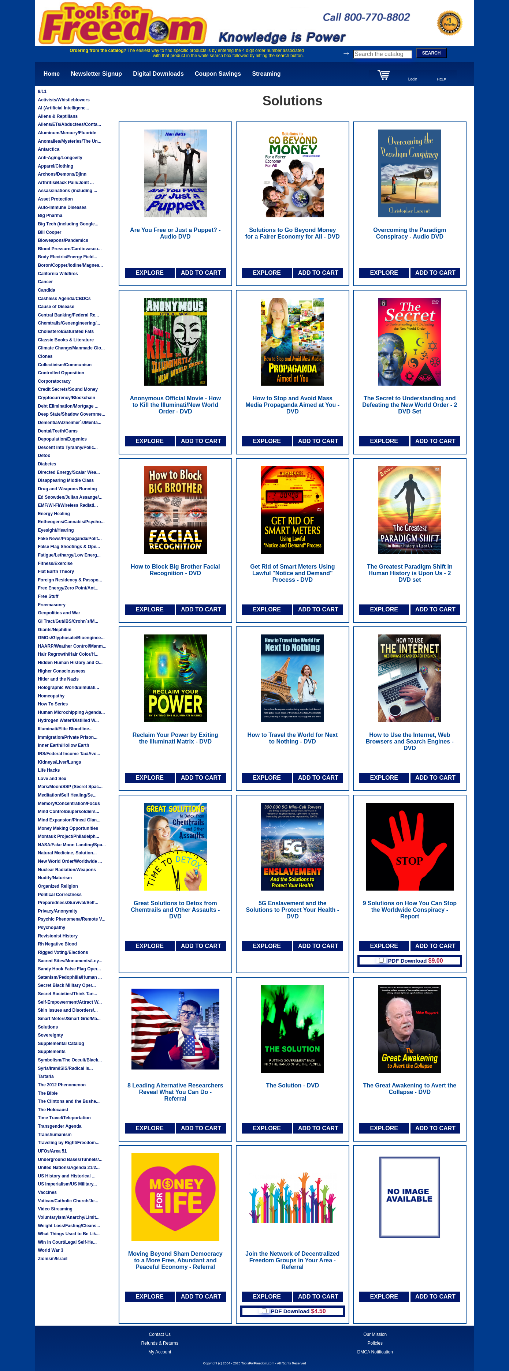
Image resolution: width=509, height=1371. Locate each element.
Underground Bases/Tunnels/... (70, 1159)
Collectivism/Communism (65, 364)
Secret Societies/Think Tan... (67, 993)
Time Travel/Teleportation (64, 1117)
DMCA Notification (375, 1352)
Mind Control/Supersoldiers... (68, 811)
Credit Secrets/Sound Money (67, 389)
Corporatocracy (54, 381)
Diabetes (47, 464)
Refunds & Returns (159, 1343)
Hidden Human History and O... (70, 662)
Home (52, 74)
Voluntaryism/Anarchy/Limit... (68, 1217)
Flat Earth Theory (56, 571)
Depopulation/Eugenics (62, 439)
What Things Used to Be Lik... (69, 1233)
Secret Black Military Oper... (67, 985)
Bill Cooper (49, 232)
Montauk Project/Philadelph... (68, 836)
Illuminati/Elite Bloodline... (65, 728)
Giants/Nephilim (54, 629)
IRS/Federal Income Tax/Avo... (69, 753)
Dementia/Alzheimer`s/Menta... (69, 422)
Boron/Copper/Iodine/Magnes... (70, 265)
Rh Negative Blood (57, 944)
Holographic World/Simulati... (68, 687)
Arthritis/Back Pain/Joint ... (66, 182)
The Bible (47, 1093)
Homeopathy (51, 695)
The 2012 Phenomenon (62, 1084)
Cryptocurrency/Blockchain (66, 397)
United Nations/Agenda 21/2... (69, 1167)
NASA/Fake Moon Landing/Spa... (71, 844)
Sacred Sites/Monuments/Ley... (70, 960)
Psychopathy (51, 927)
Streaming (266, 74)
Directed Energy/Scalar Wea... (69, 472)
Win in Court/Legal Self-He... (67, 1242)
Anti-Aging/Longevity (60, 157)
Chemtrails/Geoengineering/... (69, 323)
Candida (46, 290)
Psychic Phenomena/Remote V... (71, 919)
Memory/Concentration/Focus (69, 803)
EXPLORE (149, 273)
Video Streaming (55, 1208)
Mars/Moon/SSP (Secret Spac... (70, 786)
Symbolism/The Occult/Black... (70, 1060)
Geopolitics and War (59, 612)
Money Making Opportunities (68, 828)
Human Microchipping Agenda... (71, 712)
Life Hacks (49, 770)
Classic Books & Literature (66, 339)
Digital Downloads (158, 74)
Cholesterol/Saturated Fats (66, 331)
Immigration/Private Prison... (67, 737)
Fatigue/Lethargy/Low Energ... (69, 555)
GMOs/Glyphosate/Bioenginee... (71, 637)
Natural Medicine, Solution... (67, 852)
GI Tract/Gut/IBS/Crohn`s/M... (68, 621)
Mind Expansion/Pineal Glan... (69, 820)
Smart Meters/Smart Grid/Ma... (69, 1018)
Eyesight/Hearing (56, 530)
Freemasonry (51, 604)
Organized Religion (58, 886)
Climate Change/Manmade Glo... (71, 348)
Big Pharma (50, 215)
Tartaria (45, 1076)
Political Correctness (59, 894)
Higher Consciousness (61, 671)
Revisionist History (58, 936)
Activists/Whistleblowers (63, 99)
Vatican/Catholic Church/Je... (68, 1200)
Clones (45, 356)
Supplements (51, 1051)
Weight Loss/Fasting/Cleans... (69, 1225)
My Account (159, 1352)
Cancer (45, 281)
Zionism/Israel (52, 1258)
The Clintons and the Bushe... (69, 1101)
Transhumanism (54, 1134)
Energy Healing (54, 513)
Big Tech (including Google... (68, 223)
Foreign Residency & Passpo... (70, 580)
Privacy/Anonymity (57, 911)
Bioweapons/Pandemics (63, 240)
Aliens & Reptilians (58, 116)
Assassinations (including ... (67, 190)
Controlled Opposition (61, 372)
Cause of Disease (56, 306)
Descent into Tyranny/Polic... (67, 447)
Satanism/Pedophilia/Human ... (70, 977)
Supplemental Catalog (61, 1043)
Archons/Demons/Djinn (62, 174)
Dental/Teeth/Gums (57, 431)
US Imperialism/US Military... (67, 1184)
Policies (375, 1343)
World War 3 (50, 1250)
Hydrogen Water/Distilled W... (68, 720)
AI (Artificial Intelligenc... (63, 107)
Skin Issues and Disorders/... (67, 1010)
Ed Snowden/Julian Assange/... (70, 497)
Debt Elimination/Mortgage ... (68, 406)
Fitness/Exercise (55, 563)
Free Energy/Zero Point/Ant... (68, 588)
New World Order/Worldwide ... (70, 861)
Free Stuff (48, 596)
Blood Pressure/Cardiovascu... (69, 248)
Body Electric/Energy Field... (67, 256)
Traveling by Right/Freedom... (68, 1142)
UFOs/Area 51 (52, 1151)
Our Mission (375, 1334)
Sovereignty (50, 1035)
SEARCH (431, 53)
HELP (441, 79)
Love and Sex (52, 778)
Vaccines (47, 1192)
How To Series (53, 704)
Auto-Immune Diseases (62, 207)
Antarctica (48, 149)
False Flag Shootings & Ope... (69, 546)
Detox (44, 455)
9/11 (42, 91)
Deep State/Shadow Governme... (71, 414)
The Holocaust (53, 1109)
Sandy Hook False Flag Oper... (69, 968)
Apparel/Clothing (55, 166)
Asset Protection (55, 199)
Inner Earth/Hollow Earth (63, 745)
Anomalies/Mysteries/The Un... (69, 141)
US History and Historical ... (66, 1176)
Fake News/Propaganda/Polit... (69, 538)
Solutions (48, 1027)
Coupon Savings (218, 74)
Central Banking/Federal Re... (68, 315)
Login (412, 79)
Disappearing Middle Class (66, 480)
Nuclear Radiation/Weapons (67, 869)
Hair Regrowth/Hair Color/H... (68, 654)
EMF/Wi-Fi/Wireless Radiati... (68, 505)
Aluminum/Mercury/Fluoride (67, 132)
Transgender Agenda (59, 1126)
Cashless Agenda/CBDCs (64, 298)
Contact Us (160, 1334)
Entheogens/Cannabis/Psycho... (71, 521)
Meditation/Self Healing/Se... (67, 795)
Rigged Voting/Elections (63, 952)
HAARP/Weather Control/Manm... (72, 646)
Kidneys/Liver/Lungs (59, 762)
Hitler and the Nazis (58, 679)
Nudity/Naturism (55, 877)
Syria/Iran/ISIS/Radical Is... (65, 1068)
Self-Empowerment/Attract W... (70, 1002)
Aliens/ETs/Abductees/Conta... (69, 124)
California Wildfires (58, 273)
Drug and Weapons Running (67, 488)
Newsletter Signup (96, 74)
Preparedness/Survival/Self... (68, 902)
